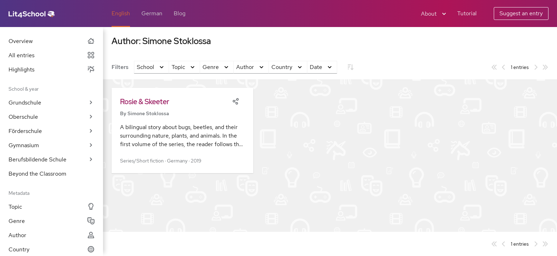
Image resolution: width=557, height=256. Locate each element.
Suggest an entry (521, 13)
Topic (51, 206)
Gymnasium (51, 145)
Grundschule (51, 102)
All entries (51, 55)
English (121, 13)
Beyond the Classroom (37, 173)
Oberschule (51, 117)
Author (51, 235)
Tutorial (467, 13)
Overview (51, 41)
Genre (51, 221)
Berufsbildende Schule (51, 159)
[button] (182, 130)
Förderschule (51, 131)
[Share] (235, 100)
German (151, 13)
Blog (179, 13)
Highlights (51, 69)
